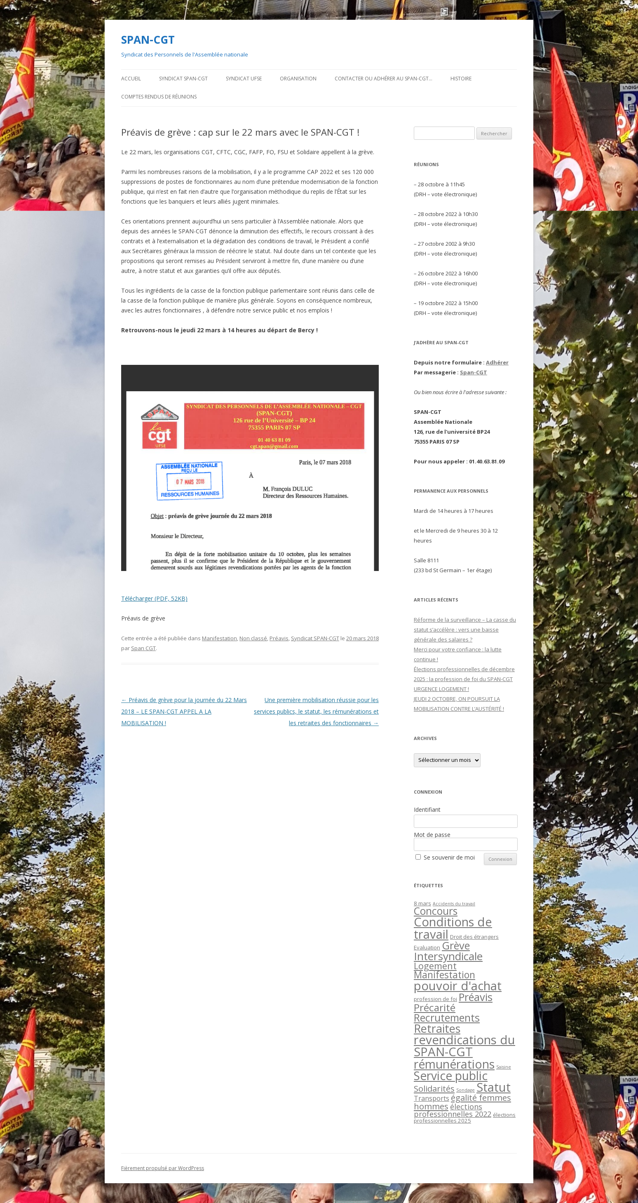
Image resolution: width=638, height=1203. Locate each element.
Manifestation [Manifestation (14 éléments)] (444, 974)
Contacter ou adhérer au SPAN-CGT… (383, 78)
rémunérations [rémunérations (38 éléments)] (454, 1064)
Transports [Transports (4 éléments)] (431, 1098)
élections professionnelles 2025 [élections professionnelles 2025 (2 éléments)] (465, 1117)
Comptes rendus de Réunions (159, 96)
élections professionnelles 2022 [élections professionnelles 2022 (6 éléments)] (452, 1110)
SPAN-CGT (148, 39)
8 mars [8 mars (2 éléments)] (422, 903)
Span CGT (143, 648)
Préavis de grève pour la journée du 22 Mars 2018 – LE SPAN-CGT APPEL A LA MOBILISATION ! (184, 711)
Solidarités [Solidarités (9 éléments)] (434, 1088)
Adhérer (497, 362)
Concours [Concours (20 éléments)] (435, 911)
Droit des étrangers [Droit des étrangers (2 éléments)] (474, 936)
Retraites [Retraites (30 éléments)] (437, 1028)
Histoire (460, 78)
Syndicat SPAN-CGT (183, 78)
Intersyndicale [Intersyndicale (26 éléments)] (448, 956)
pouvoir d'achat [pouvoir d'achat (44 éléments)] (458, 985)
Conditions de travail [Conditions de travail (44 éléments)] (453, 928)
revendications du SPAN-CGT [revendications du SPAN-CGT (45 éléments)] (464, 1045)
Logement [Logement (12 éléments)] (435, 966)
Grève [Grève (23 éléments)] (456, 945)
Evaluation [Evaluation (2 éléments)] (427, 947)
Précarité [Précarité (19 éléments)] (434, 1007)
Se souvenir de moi (449, 857)
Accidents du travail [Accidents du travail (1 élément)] (454, 904)
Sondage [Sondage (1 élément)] (465, 1090)
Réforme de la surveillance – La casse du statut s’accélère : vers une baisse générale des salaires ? (465, 629)
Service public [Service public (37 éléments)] (451, 1075)
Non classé (253, 638)
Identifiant (427, 809)
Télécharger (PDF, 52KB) (154, 598)
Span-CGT (473, 372)
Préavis (279, 638)
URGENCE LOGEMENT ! (441, 689)
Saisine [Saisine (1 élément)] (503, 1067)
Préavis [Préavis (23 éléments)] (476, 997)
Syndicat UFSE (244, 78)
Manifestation (219, 638)
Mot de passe (432, 835)
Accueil (131, 78)
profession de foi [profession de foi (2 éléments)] (435, 999)
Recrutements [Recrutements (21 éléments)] (447, 1017)
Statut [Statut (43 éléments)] (493, 1087)
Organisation (298, 78)
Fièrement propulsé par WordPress (162, 1168)
